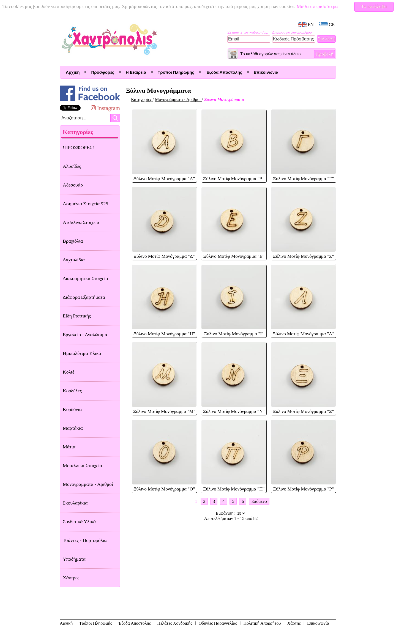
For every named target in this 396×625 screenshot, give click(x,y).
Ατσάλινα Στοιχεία (81, 222)
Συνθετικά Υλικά (79, 521)
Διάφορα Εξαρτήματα (84, 297)
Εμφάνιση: (226, 513)
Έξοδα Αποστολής (224, 72)
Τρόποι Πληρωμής (176, 72)
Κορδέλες (72, 390)
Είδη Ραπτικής (77, 316)
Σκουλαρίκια (75, 503)
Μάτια (69, 446)
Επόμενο (259, 501)
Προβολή (324, 54)
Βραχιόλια (73, 241)
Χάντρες (71, 577)
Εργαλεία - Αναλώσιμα (85, 334)
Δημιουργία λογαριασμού (292, 32)
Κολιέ (68, 372)
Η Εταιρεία (136, 72)
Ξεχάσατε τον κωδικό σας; (247, 32)
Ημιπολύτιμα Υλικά (82, 353)
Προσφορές (102, 72)
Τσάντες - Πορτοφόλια (85, 540)
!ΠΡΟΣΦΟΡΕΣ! (78, 147)
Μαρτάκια (73, 428)
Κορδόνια (72, 409)
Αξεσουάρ (73, 185)
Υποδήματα (74, 559)
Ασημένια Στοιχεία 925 (85, 203)
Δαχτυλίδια (74, 259)
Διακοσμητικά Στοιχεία (85, 278)
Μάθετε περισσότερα (317, 6)
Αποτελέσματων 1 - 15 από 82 (231, 518)
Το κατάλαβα (374, 6)
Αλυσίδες (72, 166)
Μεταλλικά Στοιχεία (82, 465)
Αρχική (73, 72)
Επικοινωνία (266, 72)
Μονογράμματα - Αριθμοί (88, 484)
